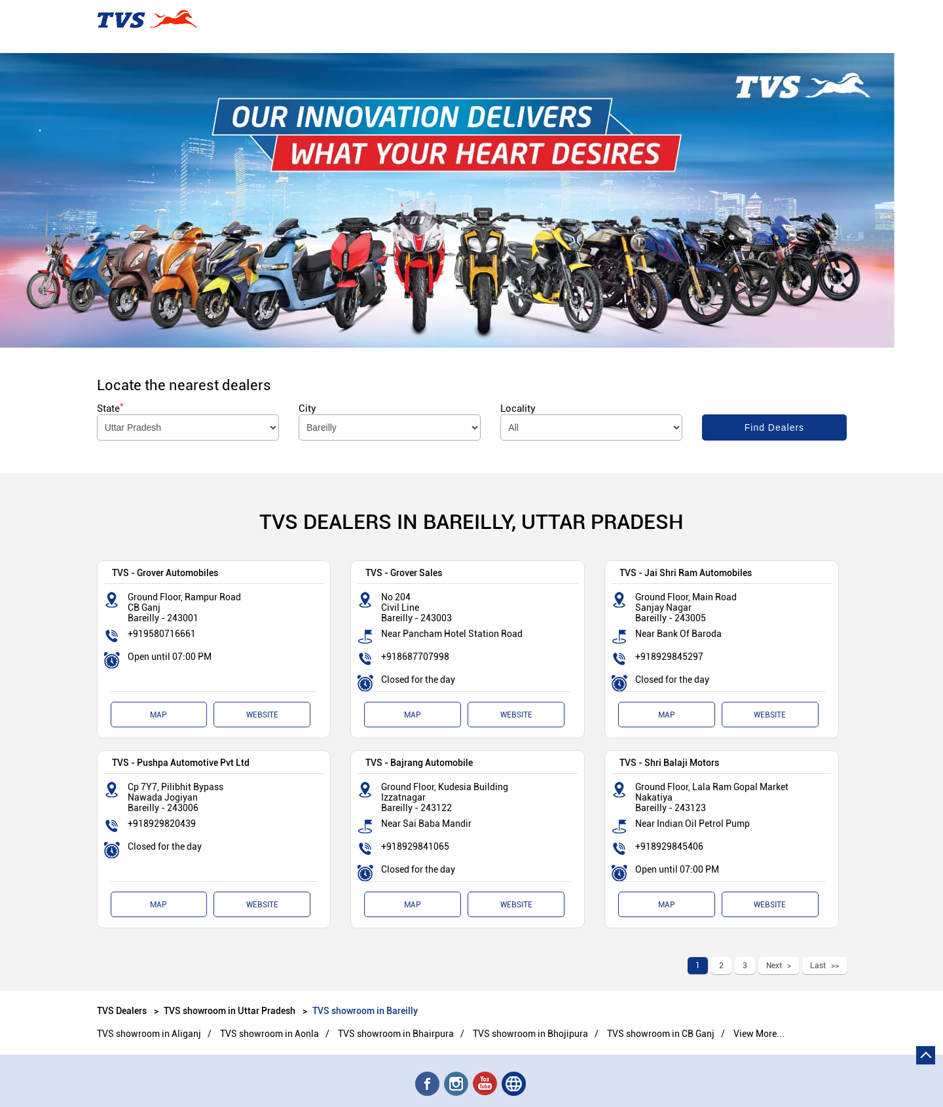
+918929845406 (669, 846)
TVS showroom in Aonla (269, 1033)
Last (818, 965)
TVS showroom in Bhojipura (530, 1033)
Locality (518, 408)
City (307, 408)
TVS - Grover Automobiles (165, 572)
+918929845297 (669, 656)
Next (774, 965)
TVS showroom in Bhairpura (396, 1033)
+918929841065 (415, 846)
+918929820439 (162, 823)
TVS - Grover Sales (403, 572)
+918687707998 (415, 656)
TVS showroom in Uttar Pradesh (229, 1010)
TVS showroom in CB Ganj (660, 1033)
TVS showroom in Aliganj (149, 1033)
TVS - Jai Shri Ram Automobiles (685, 572)
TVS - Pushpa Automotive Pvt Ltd (181, 762)
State (110, 408)
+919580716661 (162, 633)
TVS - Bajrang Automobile (419, 762)
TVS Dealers (123, 1010)
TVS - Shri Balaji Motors (669, 762)
